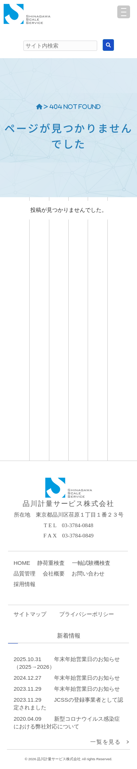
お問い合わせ (88, 573)
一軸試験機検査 (91, 563)
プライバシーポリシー (86, 614)
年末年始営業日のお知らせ (87, 678)
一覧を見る (105, 742)
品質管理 (24, 573)
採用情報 (24, 584)
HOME (22, 563)
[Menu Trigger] (123, 11)
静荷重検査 (51, 563)
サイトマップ (30, 614)
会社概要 (54, 573)
